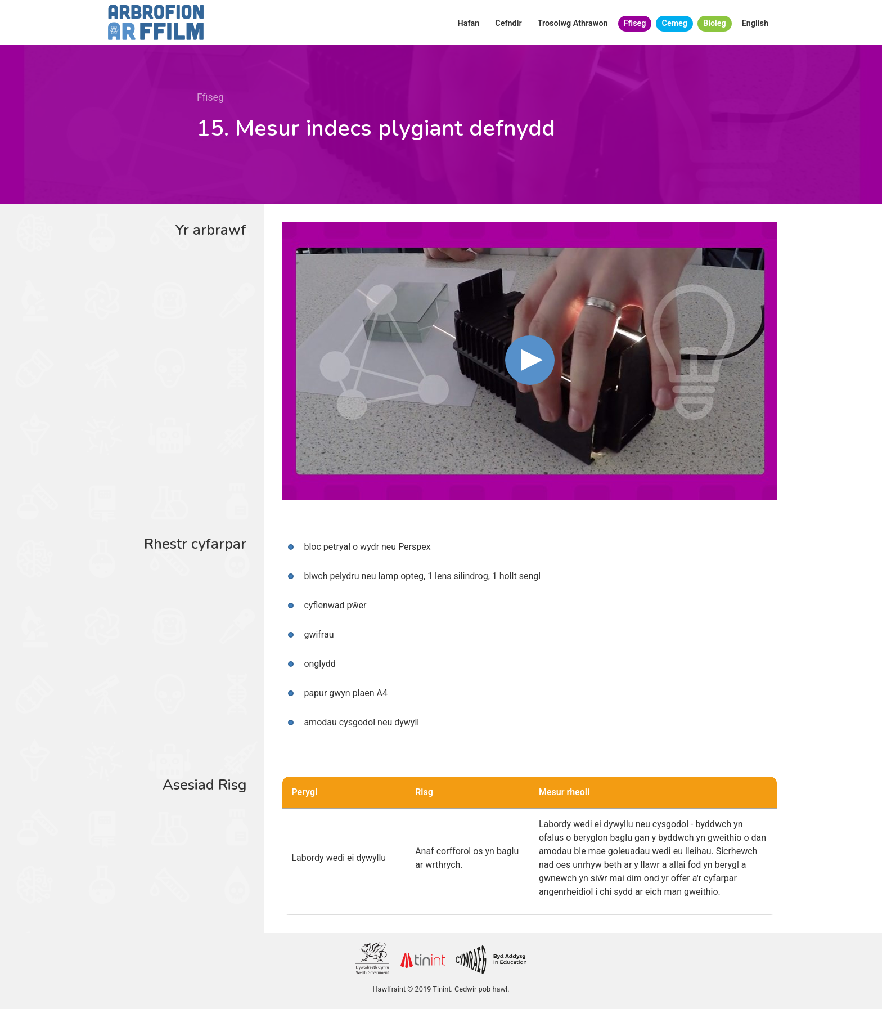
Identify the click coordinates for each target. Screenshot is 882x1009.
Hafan (469, 23)
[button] (530, 360)
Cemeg (674, 23)
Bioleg (714, 23)
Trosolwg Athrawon (573, 23)
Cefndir (508, 23)
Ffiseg (635, 23)
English (755, 23)
